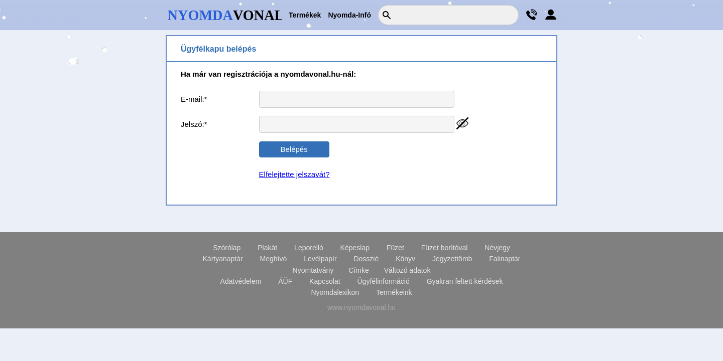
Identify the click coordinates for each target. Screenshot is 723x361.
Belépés (293, 149)
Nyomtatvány (313, 270)
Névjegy (497, 248)
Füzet (395, 248)
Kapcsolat (324, 281)
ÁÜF (285, 281)
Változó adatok (407, 270)
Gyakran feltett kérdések (465, 281)
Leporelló (308, 248)
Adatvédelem (241, 281)
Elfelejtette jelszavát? (294, 174)
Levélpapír (320, 259)
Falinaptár (504, 259)
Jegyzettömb (452, 259)
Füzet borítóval (444, 248)
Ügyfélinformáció (383, 281)
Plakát (267, 248)
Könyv (405, 259)
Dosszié (366, 259)
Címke (358, 270)
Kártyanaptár (223, 259)
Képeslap (355, 248)
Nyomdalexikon (335, 292)
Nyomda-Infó (349, 15)
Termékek (305, 15)
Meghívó (273, 259)
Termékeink (394, 292)
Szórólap (226, 248)
